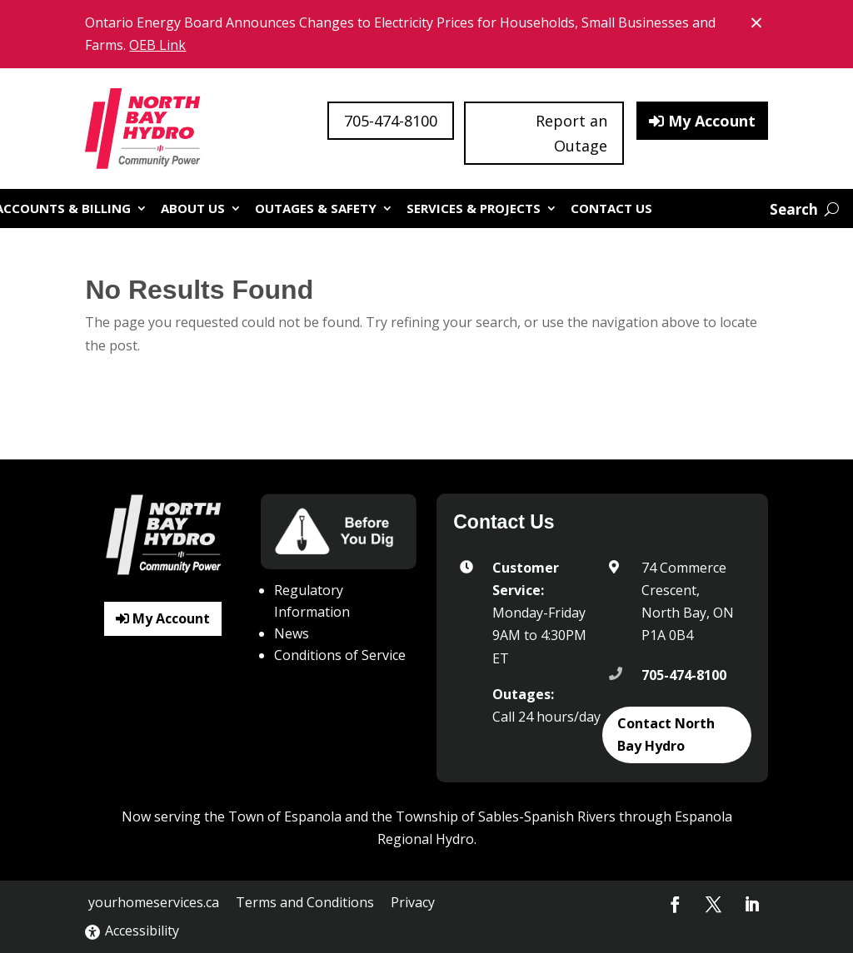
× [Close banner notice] (759, 21)
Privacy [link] (413, 902)
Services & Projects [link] (474, 208)
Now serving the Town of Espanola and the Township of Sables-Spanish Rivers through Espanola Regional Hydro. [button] (427, 827)
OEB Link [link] (157, 45)
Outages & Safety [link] (316, 208)
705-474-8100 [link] (683, 675)
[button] (675, 905)
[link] (144, 128)
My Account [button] (712, 121)
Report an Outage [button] (571, 133)
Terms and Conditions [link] (305, 902)
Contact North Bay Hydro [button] (666, 734)
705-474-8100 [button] (390, 121)
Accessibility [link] (132, 930)
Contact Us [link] (611, 208)
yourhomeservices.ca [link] (153, 902)
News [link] (291, 633)
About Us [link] (193, 208)
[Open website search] (804, 209)
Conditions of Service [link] (340, 655)
